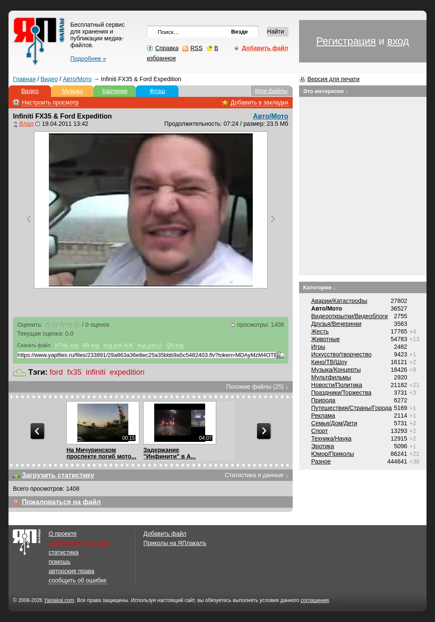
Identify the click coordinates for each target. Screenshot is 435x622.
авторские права (71, 571)
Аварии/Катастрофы (339, 300)
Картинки (114, 91)
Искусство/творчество (341, 354)
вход (398, 41)
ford (56, 372)
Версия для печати (333, 79)
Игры (318, 346)
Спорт (319, 430)
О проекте (62, 533)
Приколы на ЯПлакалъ (175, 543)
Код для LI (149, 345)
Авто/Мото (77, 79)
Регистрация (346, 41)
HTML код (66, 345)
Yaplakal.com (59, 600)
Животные (325, 339)
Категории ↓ (319, 287)
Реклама (323, 415)
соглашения (314, 600)
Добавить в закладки (259, 102)
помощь (59, 561)
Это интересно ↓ (326, 91)
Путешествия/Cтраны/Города (351, 407)
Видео (49, 79)
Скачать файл (34, 345)
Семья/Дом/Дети (334, 423)
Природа (323, 400)
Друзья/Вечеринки (336, 323)
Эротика (322, 446)
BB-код (90, 345)
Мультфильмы (331, 377)
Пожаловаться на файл (61, 502)
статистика (63, 552)
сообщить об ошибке (77, 580)
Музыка (72, 91)
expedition (127, 372)
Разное (321, 461)
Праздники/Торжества (341, 392)
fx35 (74, 372)
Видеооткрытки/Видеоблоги (349, 316)
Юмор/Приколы (332, 453)
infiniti (95, 372)
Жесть (320, 331)
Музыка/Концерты (336, 369)
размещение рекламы (78, 543)
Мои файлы (271, 91)
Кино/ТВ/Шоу (329, 362)
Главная (24, 79)
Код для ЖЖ (118, 345)
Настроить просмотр (50, 102)
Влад (26, 123)
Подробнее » (88, 58)
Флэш (157, 91)
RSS (196, 48)
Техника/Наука (331, 438)
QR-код (175, 345)
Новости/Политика (336, 385)
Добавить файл (165, 533)
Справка (166, 48)
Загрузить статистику (58, 475)
